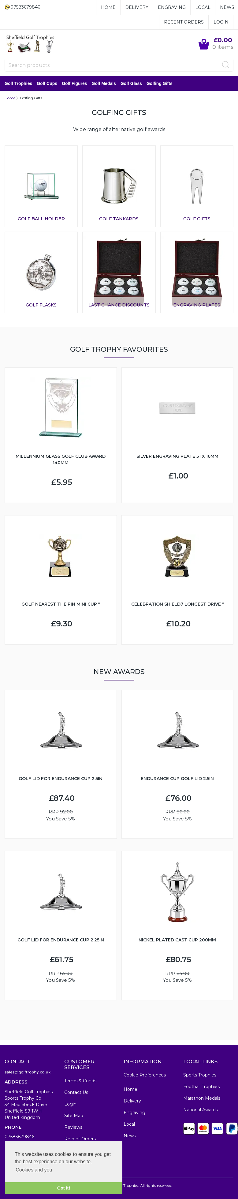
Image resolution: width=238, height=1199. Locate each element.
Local (202, 7)
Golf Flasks (41, 305)
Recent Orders (184, 22)
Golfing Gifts (160, 83)
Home (108, 7)
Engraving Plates (196, 305)
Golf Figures (74, 83)
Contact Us (76, 1092)
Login (221, 22)
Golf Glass (131, 83)
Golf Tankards (119, 219)
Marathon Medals (201, 1098)
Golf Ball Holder (41, 219)
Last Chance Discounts (119, 305)
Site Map (73, 1115)
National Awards (200, 1110)
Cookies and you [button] (34, 1169)
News (227, 7)
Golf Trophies (18, 83)
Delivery (136, 7)
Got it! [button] (63, 1188)
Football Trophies (201, 1086)
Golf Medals (104, 83)
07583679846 (19, 1136)
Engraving (172, 7)
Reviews (73, 1127)
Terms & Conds (80, 1081)
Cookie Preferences (145, 1075)
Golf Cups (47, 83)
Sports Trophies (199, 1075)
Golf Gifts (196, 219)
